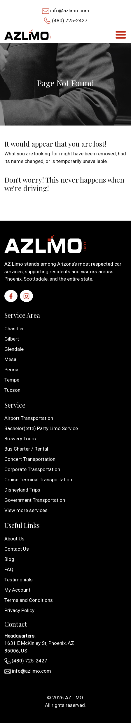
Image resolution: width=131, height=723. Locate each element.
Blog (9, 559)
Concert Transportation (29, 459)
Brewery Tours (20, 439)
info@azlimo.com (69, 10)
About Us (14, 539)
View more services (26, 510)
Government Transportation (34, 500)
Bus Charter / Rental (26, 449)
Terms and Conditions (28, 600)
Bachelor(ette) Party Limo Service (41, 428)
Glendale (14, 349)
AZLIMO (74, 697)
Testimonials (18, 580)
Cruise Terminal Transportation (38, 479)
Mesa (10, 359)
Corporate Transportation (32, 469)
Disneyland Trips (22, 490)
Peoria (11, 369)
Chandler (14, 329)
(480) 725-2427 (70, 20)
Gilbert (11, 339)
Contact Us (16, 549)
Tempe (11, 380)
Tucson (12, 390)
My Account (17, 590)
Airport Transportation (28, 418)
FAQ (8, 569)
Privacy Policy (19, 610)
